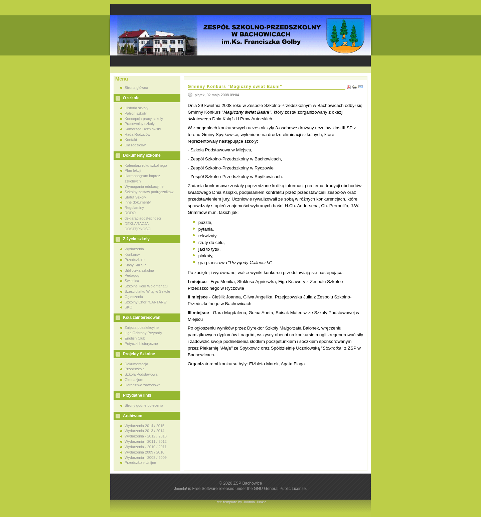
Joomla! (180, 489)
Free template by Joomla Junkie (240, 502)
